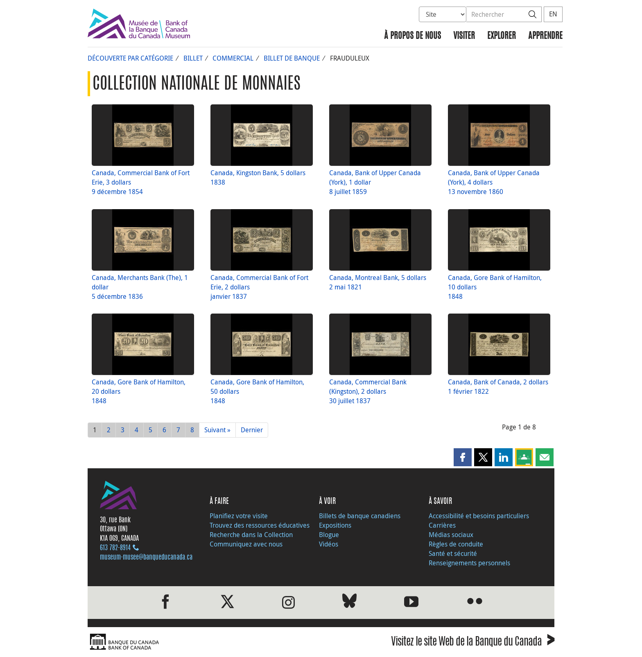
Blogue (329, 534)
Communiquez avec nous (246, 544)
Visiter (464, 36)
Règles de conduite (456, 544)
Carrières (442, 525)
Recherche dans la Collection (251, 534)
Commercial (232, 58)
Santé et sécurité (453, 553)
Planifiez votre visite (239, 515)
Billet (193, 58)
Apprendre (545, 36)
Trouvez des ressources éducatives (260, 525)
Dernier (252, 429)
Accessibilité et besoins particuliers (479, 515)
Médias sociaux (451, 534)
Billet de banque (292, 58)
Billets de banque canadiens (359, 515)
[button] (463, 457)
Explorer (501, 36)
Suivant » (217, 429)
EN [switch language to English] (553, 13)
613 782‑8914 (115, 548)
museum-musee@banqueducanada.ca (146, 557)
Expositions (335, 525)
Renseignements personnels (469, 562)
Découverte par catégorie (130, 58)
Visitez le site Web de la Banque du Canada (472, 642)
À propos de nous (412, 36)
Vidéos (328, 544)
